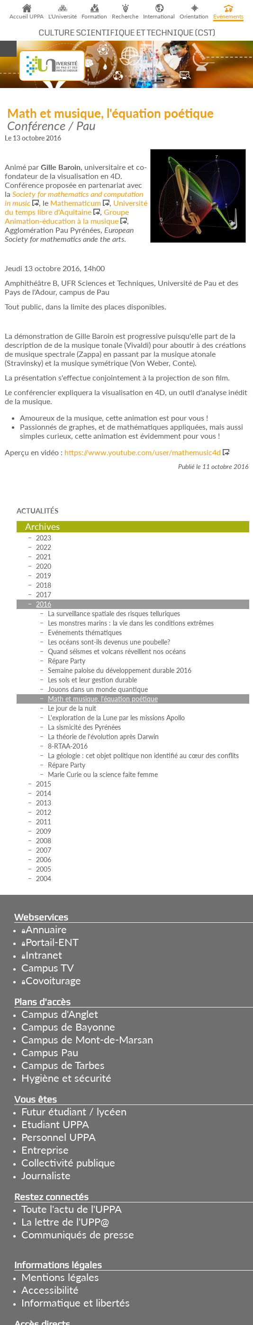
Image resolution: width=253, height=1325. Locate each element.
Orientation (194, 16)
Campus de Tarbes (63, 1065)
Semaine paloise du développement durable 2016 (119, 670)
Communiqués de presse (77, 1234)
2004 (43, 878)
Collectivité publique (68, 1162)
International (159, 16)
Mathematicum (75, 202)
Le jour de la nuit (72, 708)
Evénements (228, 16)
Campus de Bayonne (68, 1026)
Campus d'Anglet (59, 1013)
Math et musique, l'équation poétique (103, 699)
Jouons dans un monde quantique (98, 689)
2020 (43, 566)
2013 (43, 803)
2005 (43, 869)
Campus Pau (49, 1052)
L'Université (62, 16)
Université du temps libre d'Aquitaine (76, 207)
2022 (43, 547)
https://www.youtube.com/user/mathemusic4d (142, 452)
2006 (43, 860)
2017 (43, 595)
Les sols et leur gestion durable (92, 680)
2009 (43, 831)
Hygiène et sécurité (66, 1077)
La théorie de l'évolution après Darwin (103, 737)
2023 (43, 538)
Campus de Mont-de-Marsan (87, 1039)
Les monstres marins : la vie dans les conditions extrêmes (131, 623)
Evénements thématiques (85, 632)
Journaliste (46, 1175)
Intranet (44, 954)
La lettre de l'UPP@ (65, 1221)
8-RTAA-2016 (68, 746)
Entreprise (45, 1149)
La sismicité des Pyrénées (84, 727)
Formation (94, 16)
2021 (43, 557)
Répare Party (66, 661)
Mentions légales (60, 1277)
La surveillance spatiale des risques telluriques (114, 614)
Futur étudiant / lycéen (73, 1111)
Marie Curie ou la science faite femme (103, 774)
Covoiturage (53, 980)
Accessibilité (50, 1289)
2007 (43, 850)
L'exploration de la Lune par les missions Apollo (116, 718)
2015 (43, 784)
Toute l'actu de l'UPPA (71, 1208)
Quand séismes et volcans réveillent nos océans (117, 651)
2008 (43, 841)
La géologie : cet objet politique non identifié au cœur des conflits (143, 755)
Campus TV (47, 967)
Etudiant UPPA (55, 1124)
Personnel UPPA (58, 1137)
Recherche (125, 16)
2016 (43, 604)
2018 (43, 585)
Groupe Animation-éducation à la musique (67, 216)
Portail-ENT (52, 942)
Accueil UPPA (26, 16)
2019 (43, 576)
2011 (43, 822)
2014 (43, 793)
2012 (43, 812)
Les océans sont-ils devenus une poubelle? (109, 642)
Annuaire (46, 929)
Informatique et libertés (75, 1302)
